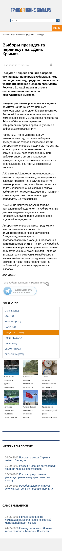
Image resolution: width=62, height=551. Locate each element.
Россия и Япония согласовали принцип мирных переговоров (30, 467)
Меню (56, 28)
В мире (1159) (12, 311)
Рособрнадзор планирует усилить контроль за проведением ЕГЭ (29, 487)
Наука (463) (11, 327)
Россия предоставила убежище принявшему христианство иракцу (27, 477)
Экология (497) (13, 349)
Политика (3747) (13, 338)
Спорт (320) (11, 343)
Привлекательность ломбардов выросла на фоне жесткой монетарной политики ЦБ (28, 519)
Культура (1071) (13, 322)
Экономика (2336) (14, 354)
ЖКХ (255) (9, 316)
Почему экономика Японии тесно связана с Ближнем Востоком (28, 530)
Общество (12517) (14, 332)
